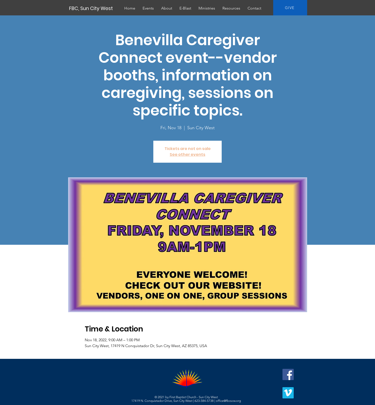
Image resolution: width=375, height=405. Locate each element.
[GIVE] (290, 7)
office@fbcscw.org (228, 401)
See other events (187, 154)
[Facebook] (288, 374)
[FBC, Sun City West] (91, 8)
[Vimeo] (288, 392)
